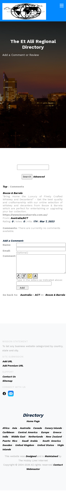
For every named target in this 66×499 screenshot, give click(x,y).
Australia (25, 294)
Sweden (7, 445)
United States (45, 445)
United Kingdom (24, 445)
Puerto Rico (9, 440)
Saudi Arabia (30, 440)
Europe (45, 432)
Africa (5, 428)
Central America (27, 432)
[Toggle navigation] (62, 5)
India (5, 436)
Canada (37, 428)
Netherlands (35, 436)
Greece (57, 432)
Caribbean (8, 432)
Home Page (33, 421)
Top (5, 186)
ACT (37, 294)
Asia (14, 428)
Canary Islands (53, 428)
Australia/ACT (19, 218)
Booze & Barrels (12, 193)
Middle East (18, 436)
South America (51, 440)
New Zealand (53, 436)
